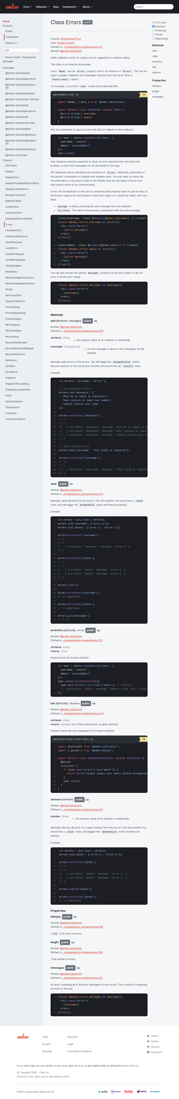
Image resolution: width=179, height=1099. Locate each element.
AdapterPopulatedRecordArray (22, 183)
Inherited (158, 26)
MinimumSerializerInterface (20, 283)
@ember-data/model (16, 116)
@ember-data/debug (16, 105)
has (154, 66)
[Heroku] (116, 1092)
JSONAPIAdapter (14, 254)
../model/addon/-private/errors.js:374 (83, 493)
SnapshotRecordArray (17, 383)
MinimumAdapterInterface (19, 277)
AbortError (11, 165)
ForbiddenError (13, 230)
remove (156, 72)
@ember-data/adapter (17, 72)
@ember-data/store (16, 155)
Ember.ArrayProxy (71, 38)
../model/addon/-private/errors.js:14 (82, 46)
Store (8, 395)
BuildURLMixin (13, 200)
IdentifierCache (13, 242)
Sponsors (72, 1036)
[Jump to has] (93, 703)
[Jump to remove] (87, 800)
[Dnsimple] (155, 1092)
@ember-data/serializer (18, 128)
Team (45, 1036)
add (154, 50)
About (86, 6)
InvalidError (11, 248)
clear (155, 56)
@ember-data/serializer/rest (20, 149)
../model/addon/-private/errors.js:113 (83, 640)
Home (6, 21)
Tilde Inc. (44, 1072)
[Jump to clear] (71, 484)
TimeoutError (12, 407)
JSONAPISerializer (15, 259)
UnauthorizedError (15, 419)
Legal (70, 1044)
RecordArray (12, 336)
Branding (47, 1051)
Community (69, 6)
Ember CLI (11, 42)
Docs (26, 6)
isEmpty (156, 85)
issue (80, 1065)
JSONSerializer (13, 265)
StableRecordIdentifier (17, 389)
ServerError (11, 371)
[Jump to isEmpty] (75, 917)
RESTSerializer (13, 330)
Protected (159, 30)
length (155, 91)
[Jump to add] (95, 321)
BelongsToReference (16, 189)
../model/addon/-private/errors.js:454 (83, 713)
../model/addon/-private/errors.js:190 (83, 952)
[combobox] (21, 50)
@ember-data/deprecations (20, 111)
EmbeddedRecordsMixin (19, 218)
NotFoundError (13, 295)
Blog (56, 6)
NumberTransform (15, 301)
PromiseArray (12, 307)
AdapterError (12, 177)
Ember (8, 31)
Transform (11, 413)
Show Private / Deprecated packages (19, 59)
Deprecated (160, 38)
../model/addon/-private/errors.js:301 (83, 809)
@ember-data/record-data (20, 122)
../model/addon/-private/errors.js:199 (83, 926)
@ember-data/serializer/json (20, 134)
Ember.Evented (65, 42)
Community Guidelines (79, 1051)
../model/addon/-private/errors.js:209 (83, 330)
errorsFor (157, 61)
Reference (11, 360)
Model (8, 289)
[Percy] (142, 1092)
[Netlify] (103, 1092)
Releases (41, 6)
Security (46, 1044)
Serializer (10, 366)
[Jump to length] (72, 942)
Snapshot (10, 377)
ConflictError (12, 206)
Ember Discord (130, 1065)
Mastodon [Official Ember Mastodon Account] (154, 1052)
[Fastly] (129, 1092)
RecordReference (15, 354)
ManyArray (11, 271)
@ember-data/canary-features (22, 99)
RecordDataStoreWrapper (19, 348)
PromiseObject (13, 318)
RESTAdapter (12, 324)
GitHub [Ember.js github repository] (152, 1041)
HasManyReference (16, 236)
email (64, 1065)
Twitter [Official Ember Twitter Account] (152, 1035)
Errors (9, 224)
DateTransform (13, 212)
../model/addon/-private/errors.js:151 (83, 977)
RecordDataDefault (16, 342)
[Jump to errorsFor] (98, 630)
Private (157, 34)
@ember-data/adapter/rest (20, 93)
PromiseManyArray (15, 312)
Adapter (9, 171)
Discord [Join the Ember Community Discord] (153, 1046)
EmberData (12, 36)
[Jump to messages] (78, 968)
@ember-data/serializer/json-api (21, 142)
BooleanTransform (15, 195)
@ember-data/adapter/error (20, 78)
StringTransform (14, 401)
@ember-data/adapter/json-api (20, 86)
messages (157, 96)
